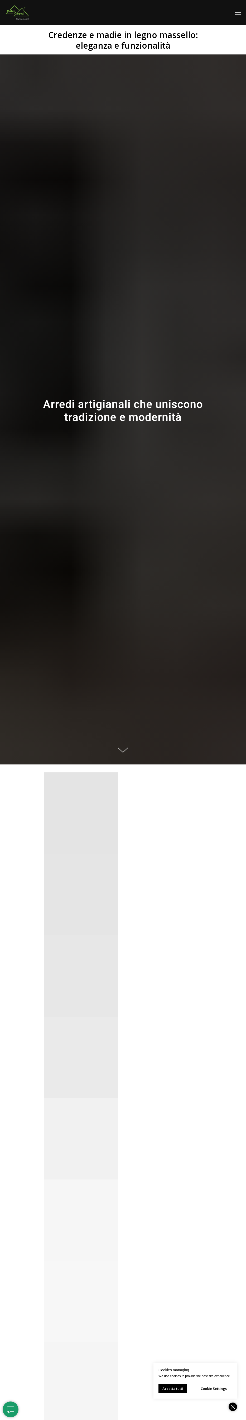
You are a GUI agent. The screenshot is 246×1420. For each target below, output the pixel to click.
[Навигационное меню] (238, 13)
